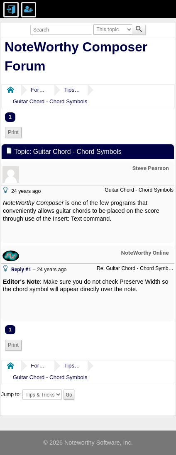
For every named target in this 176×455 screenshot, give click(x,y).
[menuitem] (13, 132)
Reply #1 (21, 270)
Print (13, 132)
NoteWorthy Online (145, 252)
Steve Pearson (150, 168)
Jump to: (11, 395)
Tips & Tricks (72, 90)
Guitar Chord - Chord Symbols (50, 101)
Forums (39, 90)
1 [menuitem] (10, 117)
